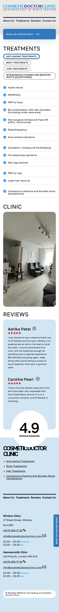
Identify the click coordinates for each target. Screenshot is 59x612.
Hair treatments (17, 68)
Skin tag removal (15, 162)
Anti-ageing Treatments (20, 461)
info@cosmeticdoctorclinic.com (22, 536)
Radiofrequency (15, 129)
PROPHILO (11, 95)
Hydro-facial (13, 87)
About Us (8, 20)
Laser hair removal (16, 180)
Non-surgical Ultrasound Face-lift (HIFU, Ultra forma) (25, 121)
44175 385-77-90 (13, 530)
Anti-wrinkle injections (19, 137)
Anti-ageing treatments (21, 56)
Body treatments (17, 62)
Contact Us (49, 20)
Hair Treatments (15, 471)
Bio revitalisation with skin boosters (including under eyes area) (27, 111)
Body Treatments (16, 466)
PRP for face (13, 102)
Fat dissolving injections (20, 155)
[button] (24, 304)
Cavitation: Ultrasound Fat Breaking (27, 147)
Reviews (36, 20)
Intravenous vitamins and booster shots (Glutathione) (28, 76)
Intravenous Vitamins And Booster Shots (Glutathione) (30, 477)
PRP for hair (12, 173)
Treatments (23, 20)
